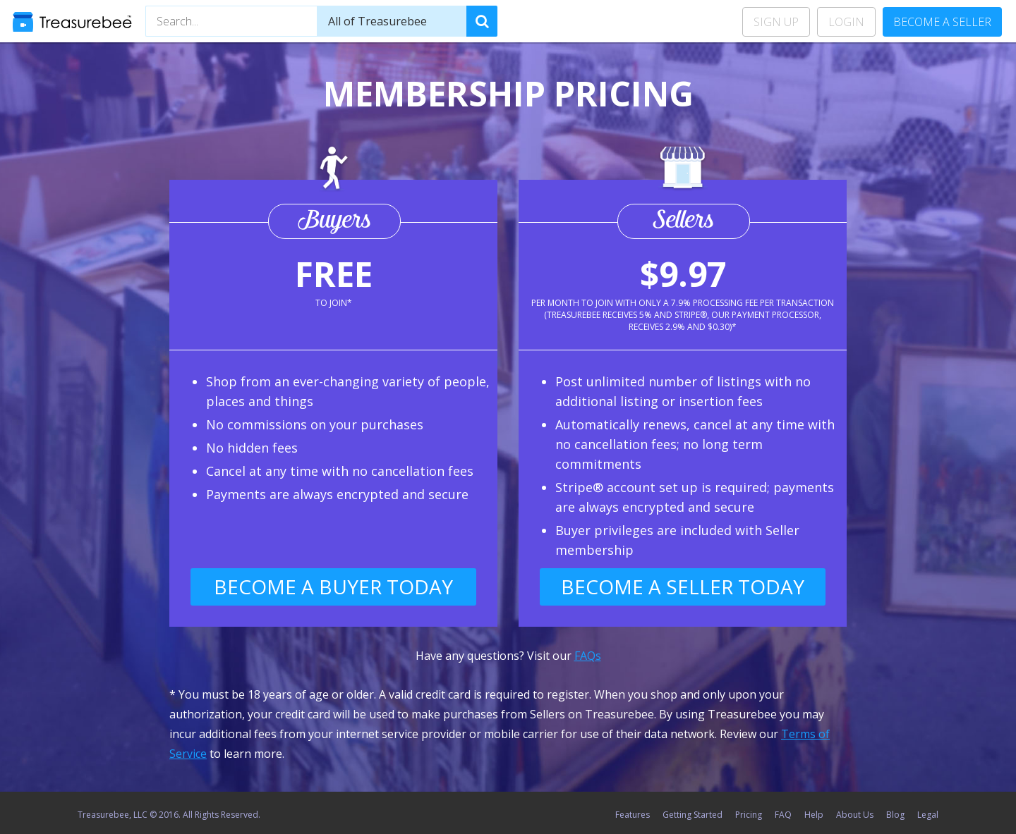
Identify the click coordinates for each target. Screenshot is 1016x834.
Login (846, 22)
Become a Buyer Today (333, 586)
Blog (895, 815)
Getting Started (692, 815)
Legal (927, 815)
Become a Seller (942, 22)
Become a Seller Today (682, 586)
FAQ (783, 815)
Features (632, 815)
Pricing (748, 815)
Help (813, 815)
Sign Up (776, 22)
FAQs (587, 655)
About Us (854, 815)
